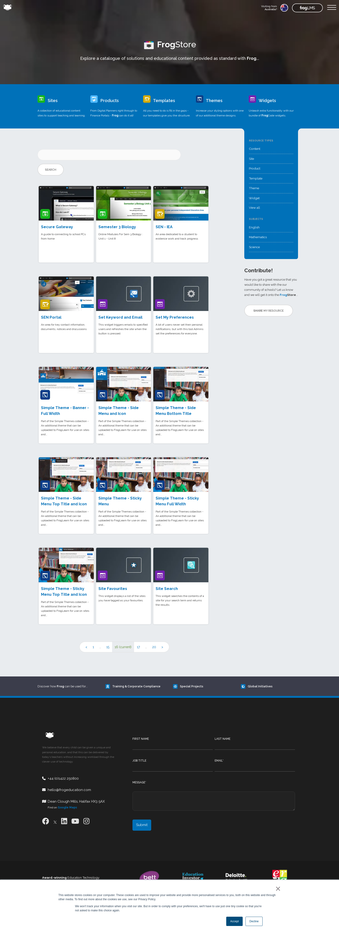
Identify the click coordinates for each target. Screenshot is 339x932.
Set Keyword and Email (120, 317)
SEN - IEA (164, 226)
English (254, 227)
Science (254, 247)
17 (138, 647)
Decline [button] (254, 921)
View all (254, 207)
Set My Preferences (175, 317)
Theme (254, 188)
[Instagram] (86, 821)
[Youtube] (75, 821)
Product (254, 168)
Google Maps (67, 807)
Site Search (167, 588)
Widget (254, 198)
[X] (55, 821)
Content (254, 149)
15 (107, 647)
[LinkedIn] (64, 821)
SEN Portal (51, 317)
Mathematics (258, 237)
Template (255, 178)
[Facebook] (45, 821)
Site (251, 158)
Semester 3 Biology (117, 226)
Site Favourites (112, 588)
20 (154, 647)
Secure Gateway (57, 226)
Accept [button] (234, 921)
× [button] (277, 889)
